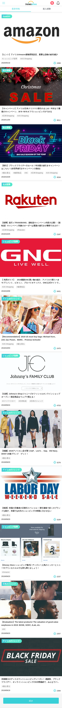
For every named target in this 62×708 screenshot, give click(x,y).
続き (31, 701)
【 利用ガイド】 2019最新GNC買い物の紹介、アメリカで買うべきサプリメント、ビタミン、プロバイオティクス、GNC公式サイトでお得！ (30, 283)
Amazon (6, 16)
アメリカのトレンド (11, 298)
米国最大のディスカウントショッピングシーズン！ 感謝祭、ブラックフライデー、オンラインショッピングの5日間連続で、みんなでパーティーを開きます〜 (30, 682)
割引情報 (6, 70)
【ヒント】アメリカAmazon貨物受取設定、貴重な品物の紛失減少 (29, 54)
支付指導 (6, 184)
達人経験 (47, 9)
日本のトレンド (9, 584)
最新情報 (16, 9)
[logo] (31, 3)
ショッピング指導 (10, 241)
